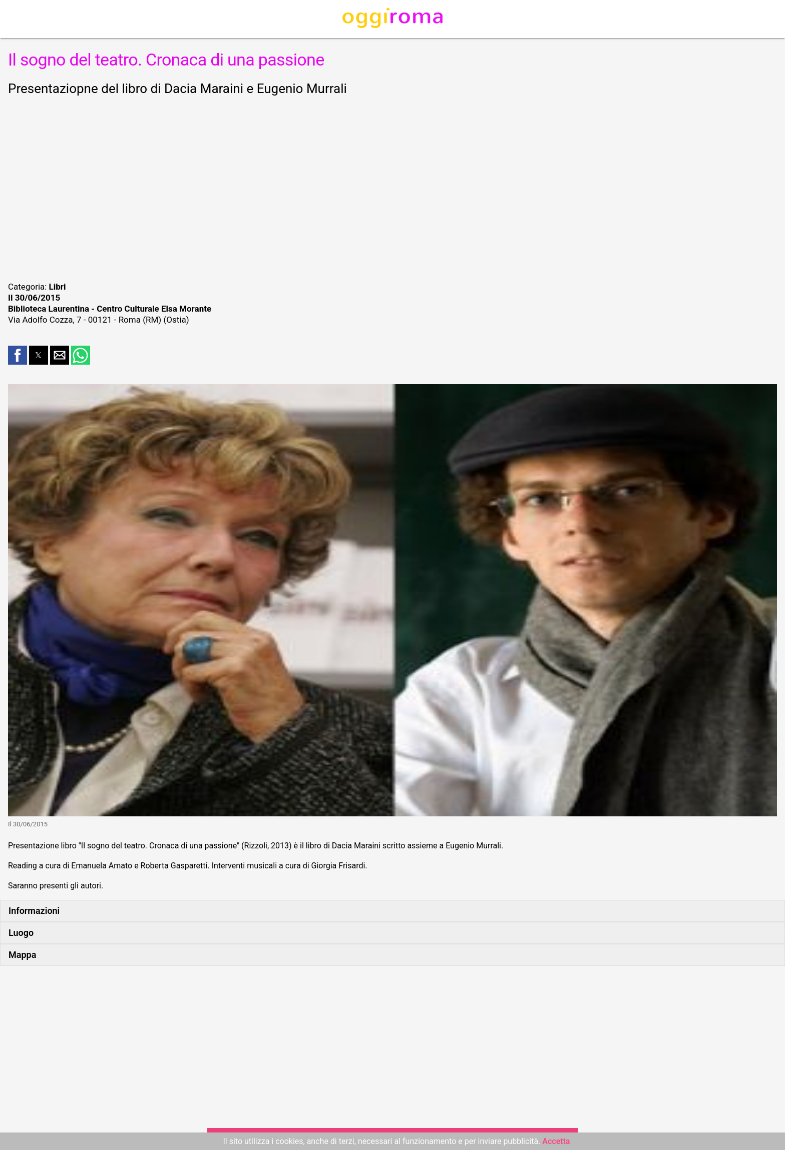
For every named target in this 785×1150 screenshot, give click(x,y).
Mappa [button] (22, 954)
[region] (392, 187)
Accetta (556, 1141)
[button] (17, 355)
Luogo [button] (21, 932)
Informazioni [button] (34, 910)
